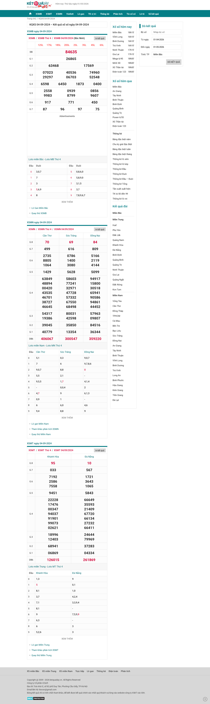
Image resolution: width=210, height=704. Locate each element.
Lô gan (81, 14)
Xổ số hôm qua (122, 81)
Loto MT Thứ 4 (55, 566)
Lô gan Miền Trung (40, 645)
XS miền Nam (65, 671)
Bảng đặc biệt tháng (122, 154)
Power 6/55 (118, 117)
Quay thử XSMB (39, 213)
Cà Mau (116, 321)
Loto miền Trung (37, 566)
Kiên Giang (118, 390)
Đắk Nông (117, 284)
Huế (115, 225)
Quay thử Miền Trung (41, 655)
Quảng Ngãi (118, 279)
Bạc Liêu (117, 331)
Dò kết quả (174, 62)
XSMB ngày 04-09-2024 (39, 31)
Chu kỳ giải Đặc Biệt (122, 144)
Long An (117, 375)
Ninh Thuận (118, 50)
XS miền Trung (49, 671)
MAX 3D (116, 63)
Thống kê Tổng (120, 184)
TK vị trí (92, 14)
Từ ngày (145, 39)
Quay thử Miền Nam (41, 434)
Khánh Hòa (53, 456)
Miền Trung (118, 219)
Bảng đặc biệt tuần (122, 149)
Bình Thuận (118, 100)
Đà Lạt (116, 400)
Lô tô (142, 14)
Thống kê (104, 14)
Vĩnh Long (117, 37)
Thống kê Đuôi (120, 174)
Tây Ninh (117, 95)
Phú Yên (116, 230)
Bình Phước (118, 380)
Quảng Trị (117, 113)
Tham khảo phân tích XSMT (45, 650)
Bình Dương (118, 41)
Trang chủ (31, 18)
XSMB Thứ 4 (44, 38)
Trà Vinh (117, 45)
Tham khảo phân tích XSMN (45, 429)
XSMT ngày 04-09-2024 (39, 443)
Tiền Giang (118, 395)
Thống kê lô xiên (121, 159)
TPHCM (116, 316)
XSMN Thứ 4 (44, 229)
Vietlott (70, 14)
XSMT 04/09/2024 (63, 450)
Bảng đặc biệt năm (122, 139)
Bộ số (144, 32)
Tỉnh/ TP (145, 54)
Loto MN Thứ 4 (54, 345)
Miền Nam (118, 295)
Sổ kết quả (153, 14)
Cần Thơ (47, 235)
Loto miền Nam (36, 345)
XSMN (59, 14)
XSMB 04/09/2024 (63, 38)
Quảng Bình (118, 108)
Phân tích (118, 14)
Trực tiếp (79, 671)
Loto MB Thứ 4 (53, 159)
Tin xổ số (131, 14)
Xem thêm (67, 202)
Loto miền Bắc (36, 159)
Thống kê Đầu (119, 169)
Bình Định (117, 104)
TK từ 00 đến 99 (120, 193)
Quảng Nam (118, 240)
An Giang (117, 91)
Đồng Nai (95, 235)
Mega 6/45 (118, 58)
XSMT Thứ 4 (44, 450)
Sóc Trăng (71, 235)
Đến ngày (145, 47)
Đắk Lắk (116, 235)
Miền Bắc (117, 32)
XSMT (49, 14)
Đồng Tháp (118, 311)
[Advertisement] (67, 136)
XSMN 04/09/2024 (64, 229)
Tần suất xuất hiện (121, 189)
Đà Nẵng (89, 456)
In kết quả (99, 38)
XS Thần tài (118, 67)
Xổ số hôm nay (122, 27)
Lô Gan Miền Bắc (40, 208)
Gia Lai (116, 54)
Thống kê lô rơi (120, 198)
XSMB (39, 14)
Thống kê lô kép (120, 164)
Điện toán (113, 671)
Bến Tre (116, 326)
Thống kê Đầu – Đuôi (123, 179)
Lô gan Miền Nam (40, 424)
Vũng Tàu (117, 301)
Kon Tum (117, 289)
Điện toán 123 (119, 71)
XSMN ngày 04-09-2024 (39, 222)
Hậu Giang (118, 385)
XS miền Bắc (33, 671)
